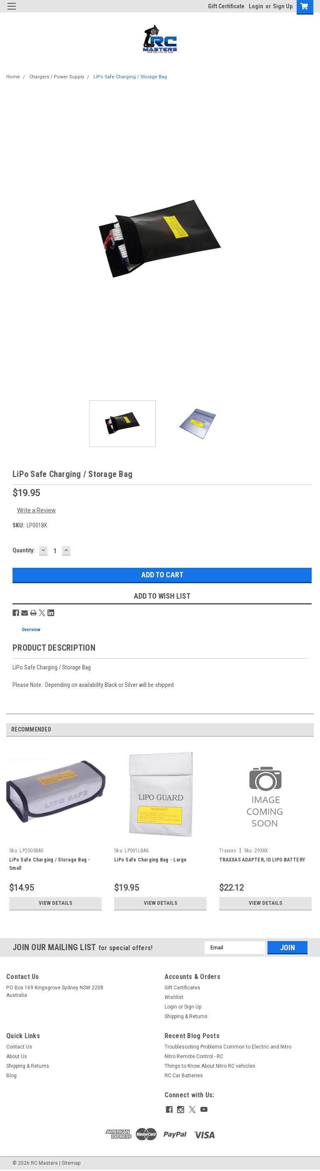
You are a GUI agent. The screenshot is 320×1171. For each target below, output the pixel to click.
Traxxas (227, 851)
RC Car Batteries (184, 1076)
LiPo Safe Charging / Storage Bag (130, 77)
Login (256, 6)
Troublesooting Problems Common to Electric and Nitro (228, 1047)
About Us (16, 1056)
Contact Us (19, 1047)
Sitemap (71, 1163)
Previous (297, 730)
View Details (55, 903)
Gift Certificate (226, 6)
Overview (31, 629)
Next (309, 730)
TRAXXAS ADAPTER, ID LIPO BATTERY (262, 860)
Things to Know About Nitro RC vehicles (210, 1066)
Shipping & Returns (186, 1016)
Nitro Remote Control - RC (194, 1056)
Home (13, 77)
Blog (11, 1076)
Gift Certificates (182, 988)
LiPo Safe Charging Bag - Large (150, 860)
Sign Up (282, 6)
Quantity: (23, 550)
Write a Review (36, 510)
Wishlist (174, 997)
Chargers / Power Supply (56, 77)
